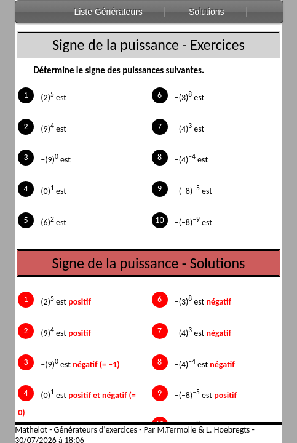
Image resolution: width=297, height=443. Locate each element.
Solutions (206, 12)
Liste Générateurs (108, 12)
